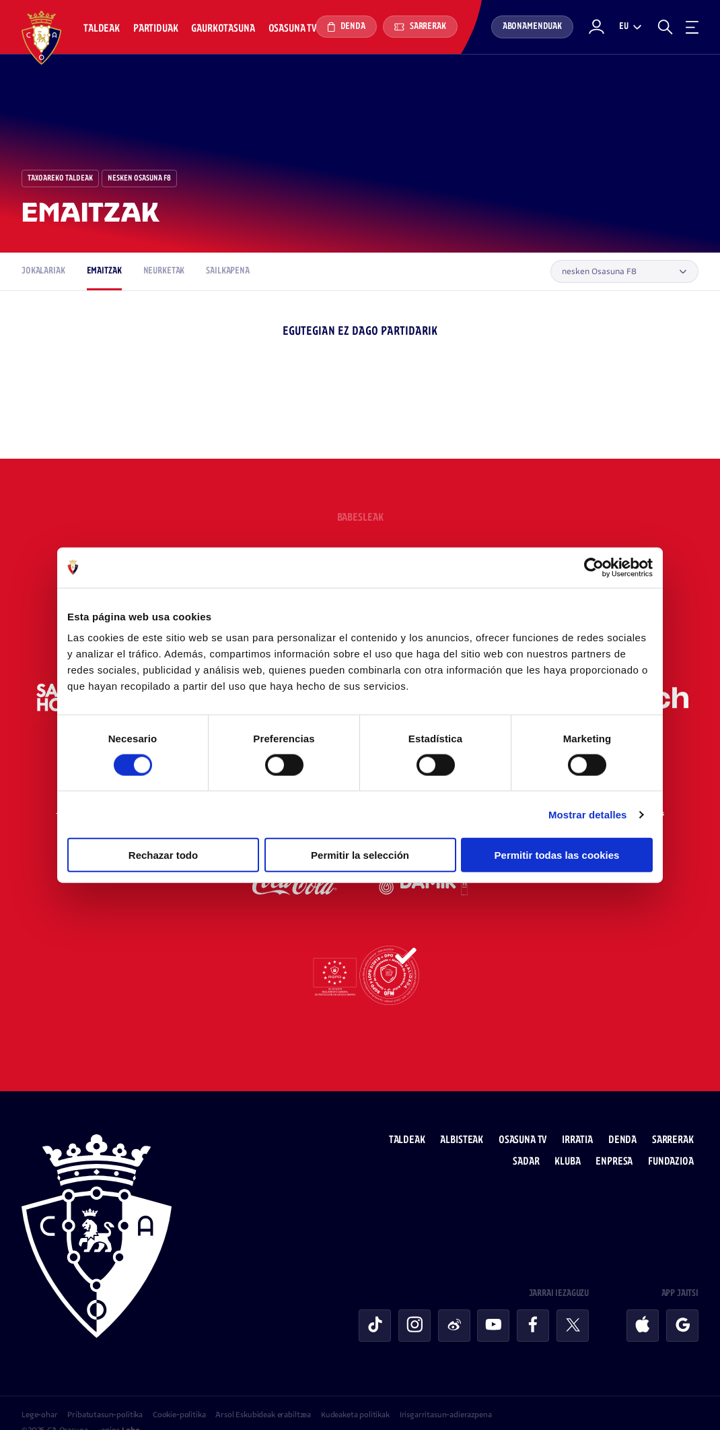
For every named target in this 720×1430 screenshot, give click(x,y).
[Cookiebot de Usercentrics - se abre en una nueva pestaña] (594, 567)
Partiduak (155, 28)
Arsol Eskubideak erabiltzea (263, 1389)
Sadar (531, 1136)
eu (623, 27)
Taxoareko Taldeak (60, 178)
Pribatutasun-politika (105, 1389)
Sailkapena (228, 271)
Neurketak (164, 271)
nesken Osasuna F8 (139, 178)
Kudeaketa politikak (355, 1389)
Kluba (572, 1136)
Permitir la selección (360, 855)
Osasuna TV (292, 28)
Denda (346, 27)
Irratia (582, 1115)
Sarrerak (420, 27)
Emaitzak (104, 271)
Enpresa (619, 1136)
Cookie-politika (179, 1389)
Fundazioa (675, 1136)
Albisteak (467, 1115)
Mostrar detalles (587, 814)
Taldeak (101, 28)
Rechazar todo (163, 855)
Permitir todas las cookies (557, 855)
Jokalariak (43, 271)
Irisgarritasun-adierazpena (446, 1389)
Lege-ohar (40, 1389)
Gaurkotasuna (222, 28)
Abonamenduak (532, 27)
